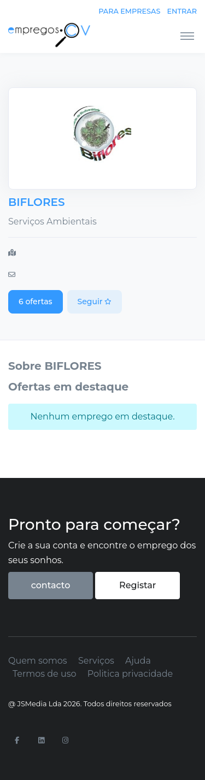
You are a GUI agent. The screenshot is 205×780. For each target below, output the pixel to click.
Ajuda (138, 660)
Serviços (96, 660)
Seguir (95, 301)
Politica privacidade (130, 674)
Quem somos (37, 660)
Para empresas (129, 11)
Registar (137, 585)
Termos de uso (45, 674)
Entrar (182, 11)
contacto (51, 585)
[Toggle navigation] (187, 35)
